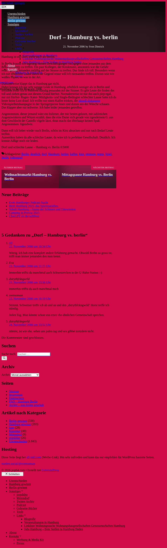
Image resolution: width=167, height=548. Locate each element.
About (11, 65)
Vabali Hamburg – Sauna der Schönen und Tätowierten (42, 209)
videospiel (16, 157)
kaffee (74, 154)
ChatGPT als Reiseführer (24, 216)
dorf (44, 154)
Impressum (15, 394)
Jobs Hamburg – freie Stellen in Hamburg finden (52, 62)
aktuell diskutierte (89, 100)
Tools (18, 44)
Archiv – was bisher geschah (26, 404)
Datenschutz (16, 398)
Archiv (6, 374)
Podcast (20, 38)
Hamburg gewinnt (18, 17)
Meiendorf (21, 31)
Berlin (25, 154)
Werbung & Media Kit (28, 72)
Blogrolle (28, 52)
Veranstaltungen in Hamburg (40, 55)
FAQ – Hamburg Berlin (23, 401)
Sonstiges (15, 24)
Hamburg (54, 154)
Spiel (108, 154)
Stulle (5, 157)
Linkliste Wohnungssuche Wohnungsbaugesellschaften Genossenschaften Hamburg (73, 58)
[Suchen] (4, 358)
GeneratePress (50, 470)
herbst (64, 154)
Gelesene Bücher (25, 41)
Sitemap (14, 391)
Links (20, 48)
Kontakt (14, 69)
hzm (11, 427)
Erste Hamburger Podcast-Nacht (28, 202)
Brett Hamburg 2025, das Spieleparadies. (34, 206)
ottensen (90, 154)
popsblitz (20, 27)
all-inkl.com (33, 457)
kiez (81, 154)
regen (100, 154)
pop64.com (7, 82)
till (10, 243)
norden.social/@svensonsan (18, 463)
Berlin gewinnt (17, 20)
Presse (19, 76)
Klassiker (14, 431)
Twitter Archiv (24, 34)
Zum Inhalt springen (12, 3)
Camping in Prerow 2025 (24, 212)
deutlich (35, 154)
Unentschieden (16, 13)
